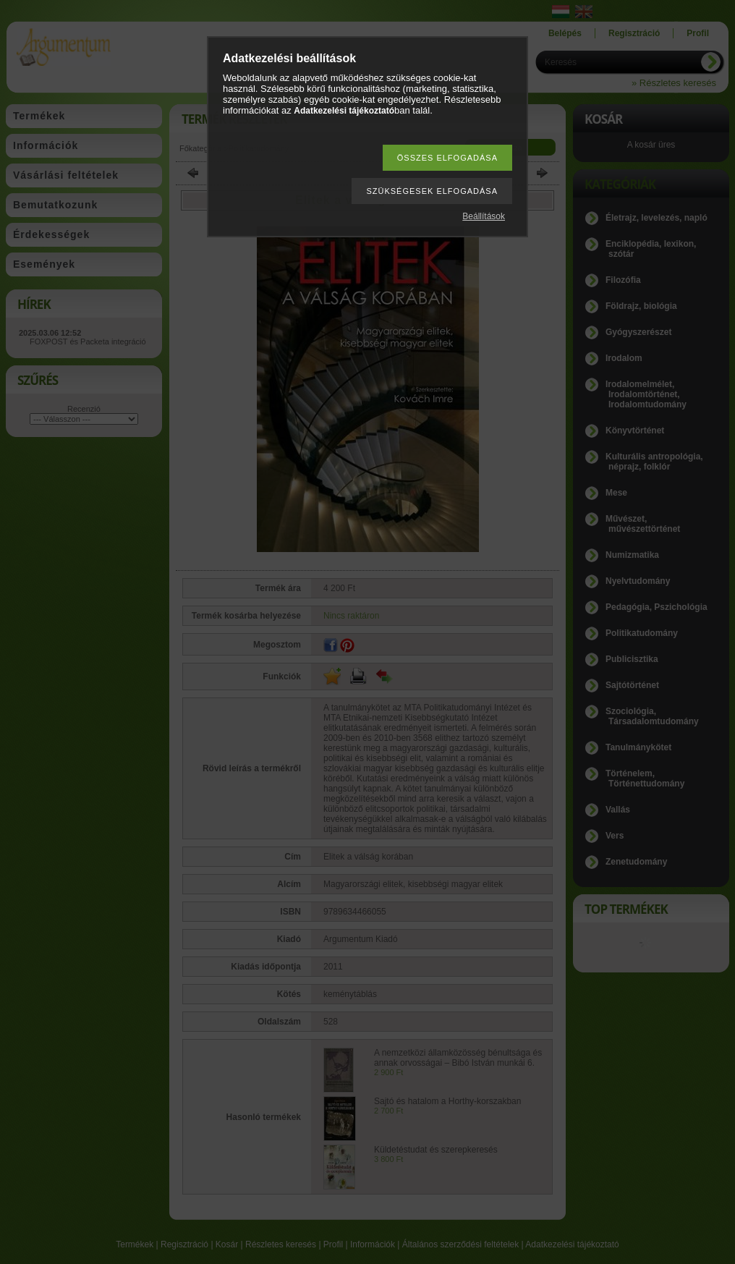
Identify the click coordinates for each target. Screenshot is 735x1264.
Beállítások (483, 216)
